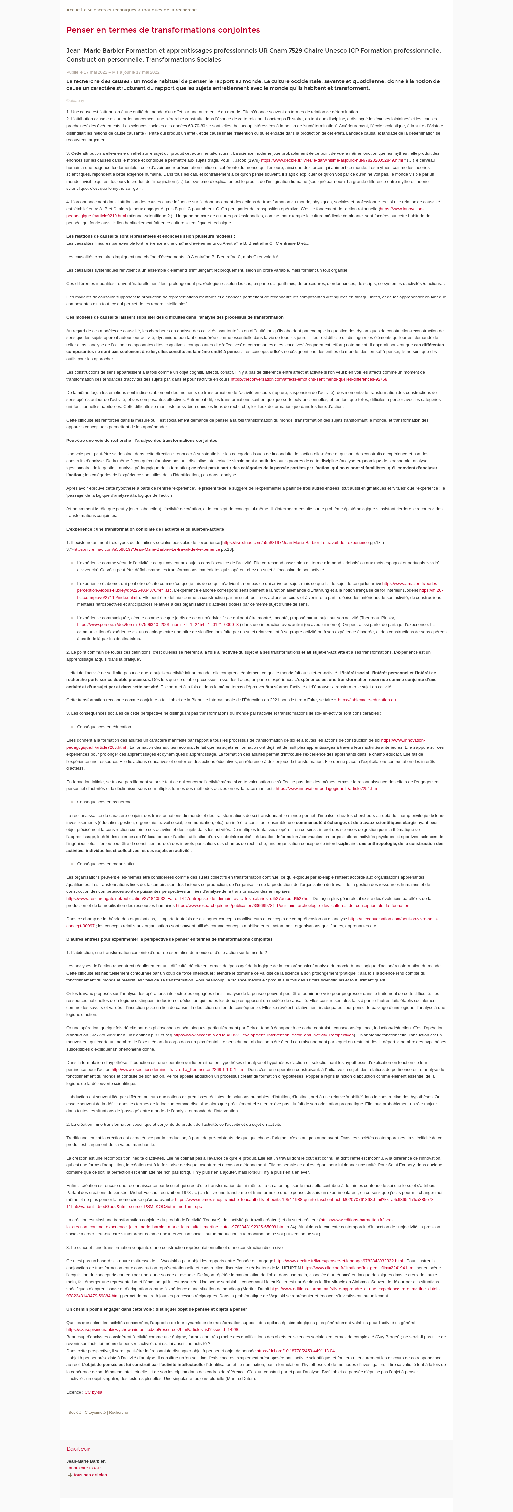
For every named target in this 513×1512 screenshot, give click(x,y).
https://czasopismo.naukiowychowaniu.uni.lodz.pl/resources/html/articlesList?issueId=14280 (152, 1329)
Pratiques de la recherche (169, 10)
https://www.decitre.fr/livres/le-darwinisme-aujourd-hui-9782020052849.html (332, 160)
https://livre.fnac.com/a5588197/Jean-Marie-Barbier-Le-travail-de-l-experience (295, 542)
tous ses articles (86, 1474)
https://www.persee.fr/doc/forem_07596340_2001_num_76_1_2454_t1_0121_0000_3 (158, 624)
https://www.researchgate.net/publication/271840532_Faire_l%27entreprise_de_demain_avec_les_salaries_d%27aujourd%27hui (187, 898)
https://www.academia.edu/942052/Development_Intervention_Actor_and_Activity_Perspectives (263, 1035)
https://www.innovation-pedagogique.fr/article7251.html (327, 788)
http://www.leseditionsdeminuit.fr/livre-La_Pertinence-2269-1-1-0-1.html (178, 1069)
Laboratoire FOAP (83, 1468)
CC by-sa (93, 1392)
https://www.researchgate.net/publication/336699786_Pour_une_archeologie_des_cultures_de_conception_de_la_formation (292, 905)
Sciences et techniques (111, 10)
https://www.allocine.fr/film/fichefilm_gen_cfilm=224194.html (358, 1267)
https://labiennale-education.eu (367, 699)
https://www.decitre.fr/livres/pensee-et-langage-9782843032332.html (338, 1260)
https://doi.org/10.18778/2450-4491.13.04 (296, 1350)
